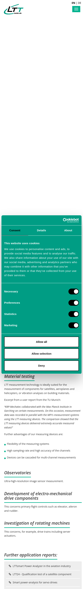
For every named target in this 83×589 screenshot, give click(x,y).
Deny (41, 365)
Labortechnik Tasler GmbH (13, 9)
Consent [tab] (14, 230)
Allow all (41, 341)
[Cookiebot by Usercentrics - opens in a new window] (63, 220)
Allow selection (41, 353)
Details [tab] (41, 230)
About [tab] (68, 230)
